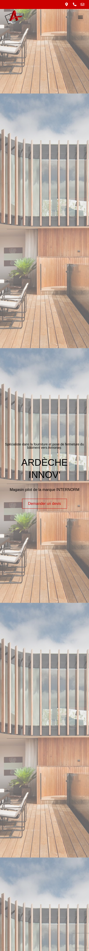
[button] (80, 17)
